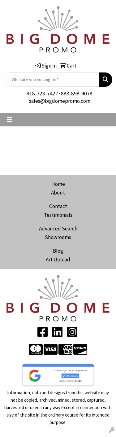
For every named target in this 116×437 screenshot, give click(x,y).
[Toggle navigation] (9, 119)
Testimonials (58, 215)
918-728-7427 (42, 93)
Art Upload (58, 259)
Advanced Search (58, 228)
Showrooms (58, 237)
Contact (58, 206)
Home (58, 184)
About (58, 192)
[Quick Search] (51, 79)
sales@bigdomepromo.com (59, 101)
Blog (58, 250)
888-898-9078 (76, 93)
